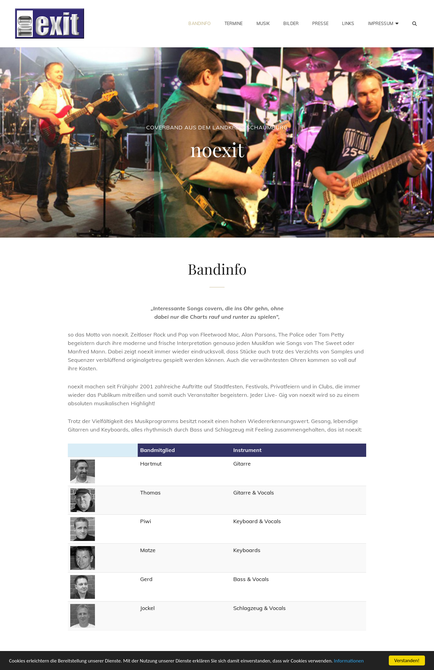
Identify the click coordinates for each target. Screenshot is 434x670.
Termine (234, 23)
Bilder (291, 23)
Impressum (380, 23)
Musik (263, 23)
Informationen (349, 661)
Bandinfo (199, 23)
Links (348, 23)
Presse (320, 23)
